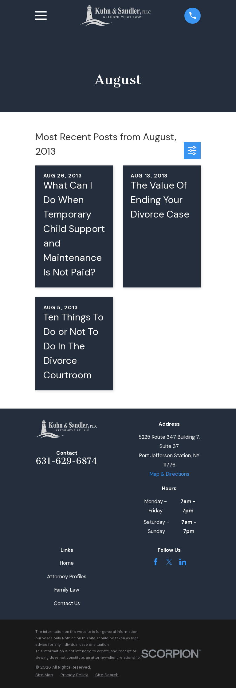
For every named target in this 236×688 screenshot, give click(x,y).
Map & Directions (169, 473)
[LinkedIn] (182, 561)
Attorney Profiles (66, 576)
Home (67, 563)
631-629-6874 (66, 461)
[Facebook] (155, 561)
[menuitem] (44, 675)
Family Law (66, 589)
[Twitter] (169, 561)
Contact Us (67, 603)
